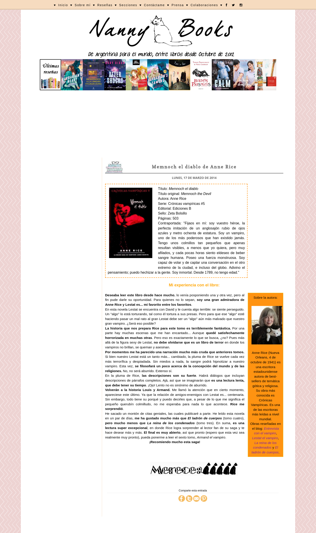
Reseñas (104, 5)
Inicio (63, 5)
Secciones (128, 5)
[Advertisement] (158, 124)
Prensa (178, 5)
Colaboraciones (204, 5)
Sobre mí (83, 5)
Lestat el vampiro (265, 438)
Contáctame (154, 5)
